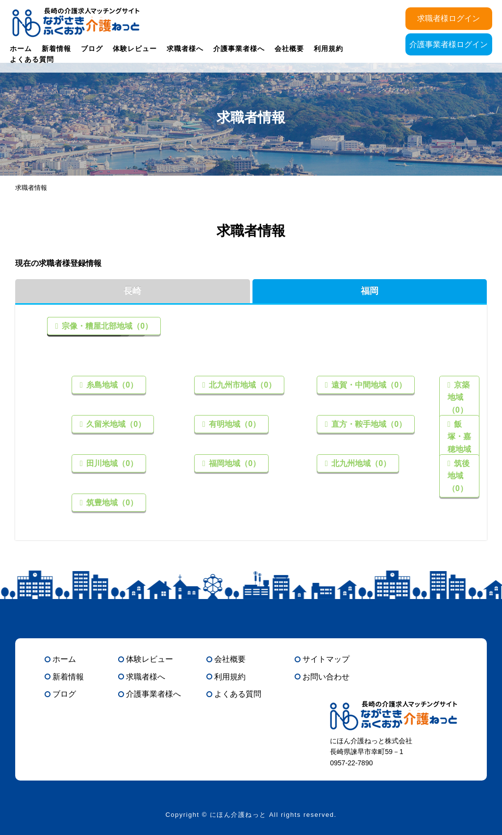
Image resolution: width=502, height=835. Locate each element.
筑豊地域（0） (111, 502)
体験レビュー (135, 48)
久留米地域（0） (115, 424)
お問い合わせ (326, 677)
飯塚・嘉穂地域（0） (459, 443)
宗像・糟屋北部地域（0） (106, 326)
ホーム (21, 48)
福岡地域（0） (233, 463)
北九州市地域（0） (241, 385)
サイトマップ (326, 659)
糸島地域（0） (111, 385)
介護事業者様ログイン (448, 44)
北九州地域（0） (360, 463)
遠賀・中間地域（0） (367, 385)
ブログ (92, 48)
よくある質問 (32, 59)
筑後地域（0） (459, 476)
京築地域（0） (459, 397)
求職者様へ (185, 48)
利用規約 (328, 48)
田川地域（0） (111, 463)
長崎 (132, 291)
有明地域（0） (233, 424)
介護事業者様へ (239, 48)
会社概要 (289, 48)
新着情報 (56, 48)
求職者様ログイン (448, 18)
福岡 (369, 291)
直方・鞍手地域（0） (367, 424)
